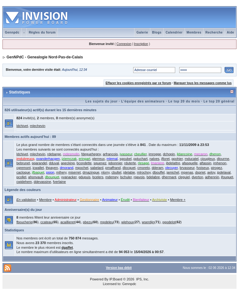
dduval (54, 163)
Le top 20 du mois (184, 101)
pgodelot (169, 222)
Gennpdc (12, 32)
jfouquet (227, 177)
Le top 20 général (219, 101)
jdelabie (129, 172)
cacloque (23, 172)
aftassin (205, 163)
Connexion (123, 44)
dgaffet (67, 247)
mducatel (192, 159)
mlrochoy (144, 172)
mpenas (187, 172)
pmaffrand (112, 168)
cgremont (23, 168)
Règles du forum (42, 32)
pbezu (87, 222)
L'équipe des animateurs (143, 101)
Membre (45, 200)
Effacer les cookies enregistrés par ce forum (138, 83)
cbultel (116, 172)
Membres (194, 32)
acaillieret (67, 222)
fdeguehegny (91, 154)
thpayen (52, 168)
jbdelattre (173, 163)
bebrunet (23, 163)
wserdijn (148, 222)
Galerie (142, 32)
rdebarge (54, 154)
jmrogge (155, 154)
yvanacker (69, 177)
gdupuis (84, 177)
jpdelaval (224, 172)
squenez (99, 163)
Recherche (214, 32)
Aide (230, 32)
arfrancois (110, 154)
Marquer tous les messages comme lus (203, 83)
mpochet (81, 168)
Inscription (141, 44)
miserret (74, 172)
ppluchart (141, 159)
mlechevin (37, 126)
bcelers (97, 177)
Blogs (157, 32)
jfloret (165, 159)
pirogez (216, 168)
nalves (154, 159)
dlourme (223, 159)
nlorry (105, 172)
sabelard (96, 168)
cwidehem (24, 182)
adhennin (212, 177)
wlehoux (127, 222)
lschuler (126, 177)
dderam (157, 168)
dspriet (200, 172)
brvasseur (187, 168)
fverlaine (59, 182)
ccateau (46, 222)
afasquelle (190, 163)
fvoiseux (202, 168)
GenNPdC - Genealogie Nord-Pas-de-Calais (45, 57)
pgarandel (39, 163)
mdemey (111, 177)
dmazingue (90, 172)
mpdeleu (106, 222)
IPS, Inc (142, 279)
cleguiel (184, 177)
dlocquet (129, 168)
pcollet (21, 177)
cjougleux (207, 159)
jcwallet (38, 168)
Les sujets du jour (102, 101)
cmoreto (144, 168)
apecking (68, 163)
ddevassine (42, 182)
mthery (61, 172)
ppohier (177, 159)
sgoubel (126, 159)
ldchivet (22, 126)
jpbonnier (115, 163)
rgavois (139, 177)
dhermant (169, 177)
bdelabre (153, 177)
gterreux (98, 159)
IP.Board (115, 279)
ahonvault (35, 177)
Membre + (177, 200)
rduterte (130, 163)
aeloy (211, 172)
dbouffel (158, 172)
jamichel (172, 172)
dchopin (169, 154)
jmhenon (219, 163)
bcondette (84, 163)
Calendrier (174, 32)
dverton (197, 177)
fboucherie (24, 222)
